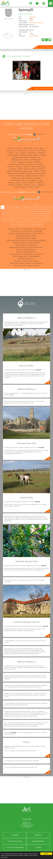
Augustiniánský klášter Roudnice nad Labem (26, 247)
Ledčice (26, 166)
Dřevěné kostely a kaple (42, 216)
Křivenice (10, 166)
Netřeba (22, 173)
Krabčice (40, 164)
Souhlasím (46, 853)
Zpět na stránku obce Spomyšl (43, 88)
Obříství (12, 176)
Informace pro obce (15, 841)
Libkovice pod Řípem (38, 166)
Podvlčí (28, 176)
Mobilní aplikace (38, 841)
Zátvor (24, 187)
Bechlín (11, 148)
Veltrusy (11, 182)
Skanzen (5, 211)
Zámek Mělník (37, 233)
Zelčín (30, 187)
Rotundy (4, 220)
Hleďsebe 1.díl (35, 157)
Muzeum (14, 224)
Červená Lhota (21, 150)
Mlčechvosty (27, 171)
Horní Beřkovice (35, 160)
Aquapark (27, 207)
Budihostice (28, 148)
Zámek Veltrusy (40, 229)
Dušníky (43, 155)
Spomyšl (26, 9)
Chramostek (41, 150)
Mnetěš (36, 171)
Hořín (25, 160)
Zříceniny (29, 216)
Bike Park (39, 220)
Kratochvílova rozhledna (37, 240)
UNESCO (35, 207)
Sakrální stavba (37, 224)
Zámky (22, 216)
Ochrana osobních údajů (15, 847)
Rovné (35, 176)
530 (31, 32)
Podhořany (20, 176)
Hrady (15, 216)
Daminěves (32, 153)
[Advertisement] (26, 107)
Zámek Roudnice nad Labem (26, 245)
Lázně (19, 220)
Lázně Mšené (34, 256)
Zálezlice (17, 187)
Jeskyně (12, 220)
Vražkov (27, 185)
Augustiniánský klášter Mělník (20, 233)
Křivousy (18, 166)
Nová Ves (30, 173)
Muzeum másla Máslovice (26, 249)
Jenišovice (29, 162)
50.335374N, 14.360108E (36, 22)
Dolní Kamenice (26, 155)
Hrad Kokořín (38, 263)
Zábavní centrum (25, 224)
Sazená (41, 176)
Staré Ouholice (27, 178)
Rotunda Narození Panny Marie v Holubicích (26, 254)
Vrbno (33, 185)
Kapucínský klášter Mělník (26, 236)
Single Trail (48, 220)
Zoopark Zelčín (27, 229)
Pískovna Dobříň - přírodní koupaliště (27, 242)
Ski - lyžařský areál (46, 207)
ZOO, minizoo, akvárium (14, 207)
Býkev (41, 148)
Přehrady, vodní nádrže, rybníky (20, 211)
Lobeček (12, 169)
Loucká (19, 169)
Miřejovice (17, 171)
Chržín (10, 153)
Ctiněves (23, 153)
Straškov (37, 178)
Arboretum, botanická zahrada (41, 211)
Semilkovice (15, 178)
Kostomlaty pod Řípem (17, 164)
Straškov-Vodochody (17, 180)
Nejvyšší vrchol (28, 220)
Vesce (24, 182)
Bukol (36, 148)
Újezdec (34, 180)
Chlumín (32, 150)
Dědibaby (41, 153)
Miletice (10, 171)
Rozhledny (7, 216)
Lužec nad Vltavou (30, 169)
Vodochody (40, 182)
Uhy (27, 180)
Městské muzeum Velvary (16, 240)
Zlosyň (36, 187)
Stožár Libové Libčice (20, 256)
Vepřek (18, 182)
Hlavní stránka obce (47, 47)
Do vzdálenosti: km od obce (20, 134)
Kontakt (38, 847)
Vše (2, 207)
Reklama (38, 835)
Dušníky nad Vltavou (20, 157)
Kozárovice (31, 164)
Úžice (40, 180)
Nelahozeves (13, 173)
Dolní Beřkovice (13, 155)
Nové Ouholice (40, 173)
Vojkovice (11, 185)
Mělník (31, 21)
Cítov (16, 153)
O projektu (15, 835)
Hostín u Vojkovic (17, 162)
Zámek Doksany (20, 265)
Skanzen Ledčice (13, 229)
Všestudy (40, 185)
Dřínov (35, 155)
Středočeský (32, 17)
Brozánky (18, 148)
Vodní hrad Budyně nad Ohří (20, 263)
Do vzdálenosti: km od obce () (19, 192)
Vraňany (19, 185)
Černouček (11, 150)
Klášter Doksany (33, 265)
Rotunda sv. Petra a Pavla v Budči (26, 261)
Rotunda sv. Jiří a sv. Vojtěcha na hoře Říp (26, 231)
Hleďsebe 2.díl (16, 160)
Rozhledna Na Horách (26, 258)
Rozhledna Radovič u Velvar (26, 238)
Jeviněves (37, 162)
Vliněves (31, 182)
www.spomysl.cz (34, 36)
